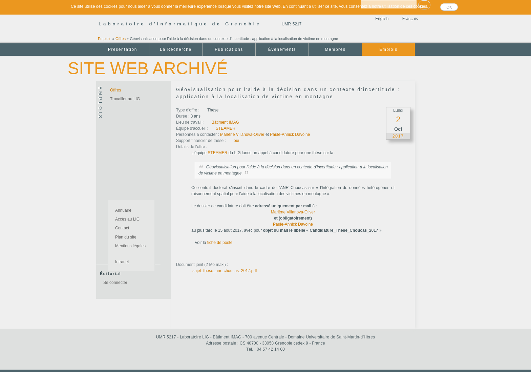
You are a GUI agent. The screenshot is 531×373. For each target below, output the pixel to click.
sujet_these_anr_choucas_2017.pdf (224, 270)
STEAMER (225, 128)
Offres (120, 39)
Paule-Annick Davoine (290, 134)
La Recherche (175, 49)
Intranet (122, 262)
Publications (229, 49)
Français (410, 18)
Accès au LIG (127, 219)
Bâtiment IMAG (225, 122)
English (381, 18)
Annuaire (123, 210)
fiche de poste (220, 242)
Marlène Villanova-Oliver (242, 134)
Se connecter (115, 282)
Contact (122, 228)
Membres (335, 49)
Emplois (104, 39)
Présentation (122, 49)
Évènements (282, 49)
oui (236, 140)
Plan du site (125, 237)
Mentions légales (130, 246)
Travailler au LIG (125, 99)
